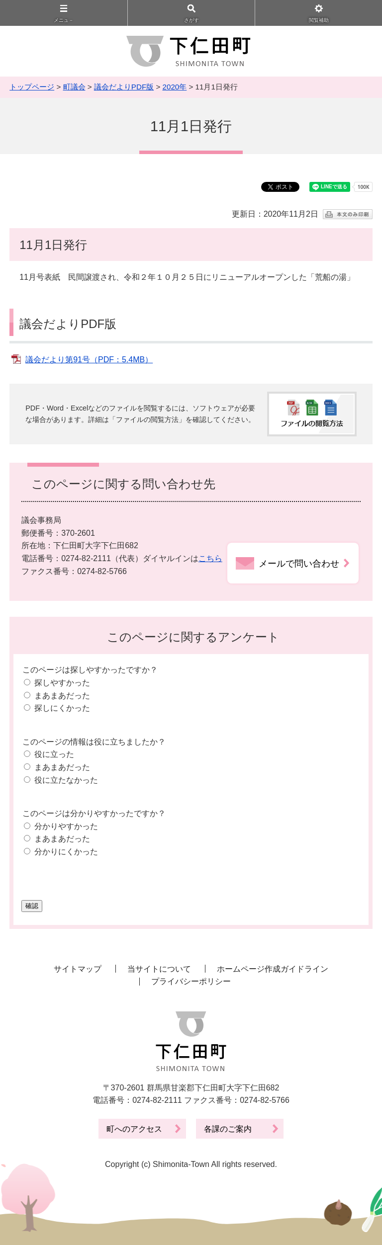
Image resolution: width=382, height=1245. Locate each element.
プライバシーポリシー (191, 981)
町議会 (74, 87)
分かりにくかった (66, 851)
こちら (210, 558)
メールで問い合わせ (299, 564)
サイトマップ (77, 969)
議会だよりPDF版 (124, 87)
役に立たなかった (66, 780)
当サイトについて (159, 969)
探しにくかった (62, 708)
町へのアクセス (134, 1129)
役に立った (54, 754)
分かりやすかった (66, 826)
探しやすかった (62, 682)
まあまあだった (62, 695)
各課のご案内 (228, 1129)
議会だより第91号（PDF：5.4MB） (89, 359)
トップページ (31, 87)
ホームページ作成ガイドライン (272, 969)
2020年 (175, 87)
